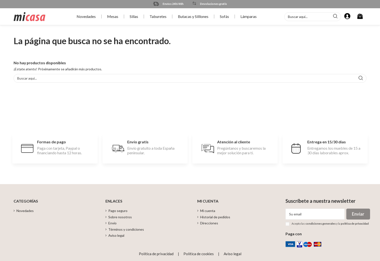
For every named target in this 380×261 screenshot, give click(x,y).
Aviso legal (116, 235)
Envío (112, 223)
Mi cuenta (207, 211)
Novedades (25, 211)
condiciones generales (320, 223)
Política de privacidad (156, 254)
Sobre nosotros (120, 217)
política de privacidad (355, 223)
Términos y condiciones (126, 229)
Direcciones (209, 223)
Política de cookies (198, 254)
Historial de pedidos (215, 217)
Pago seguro (117, 211)
